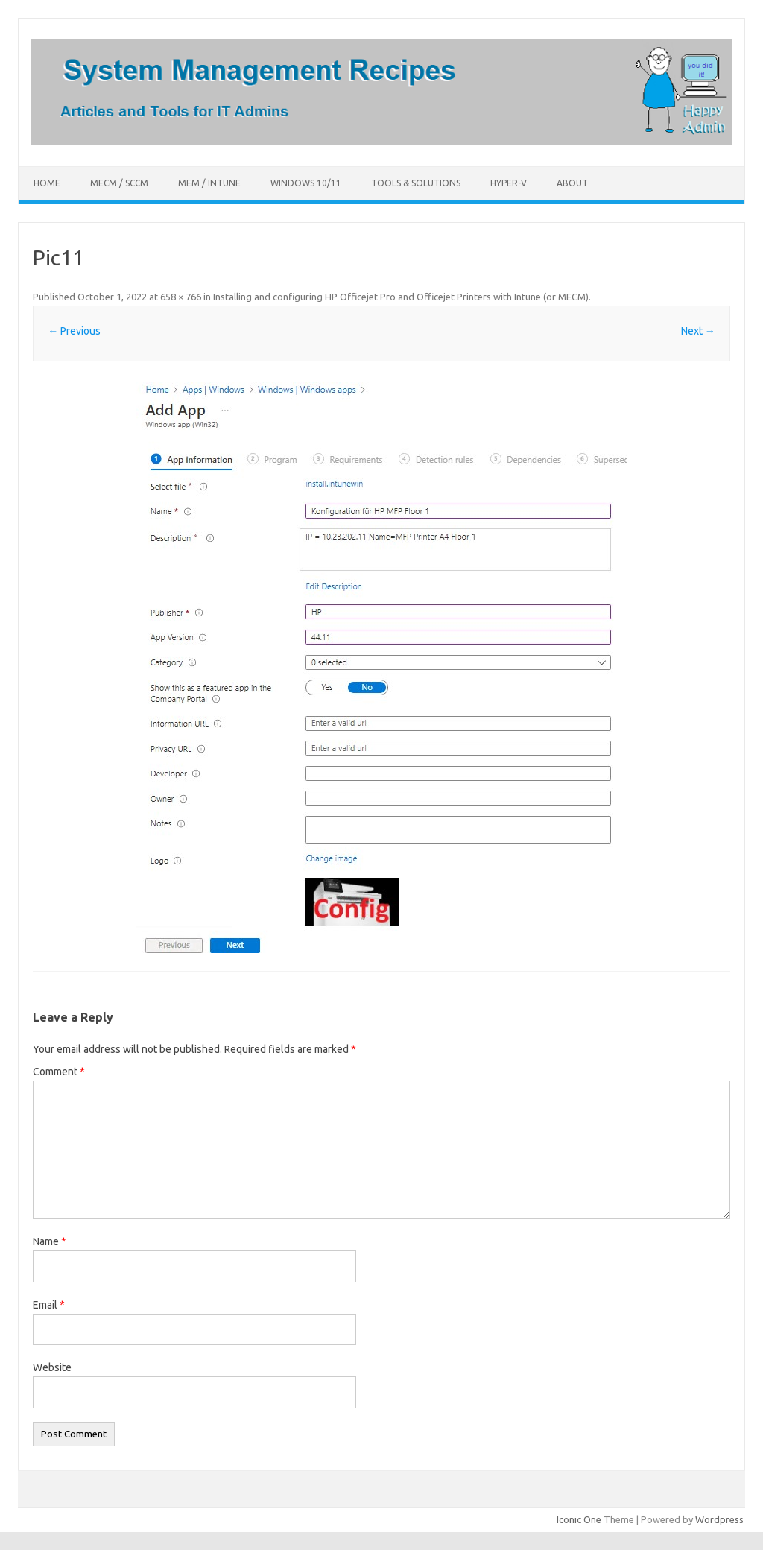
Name (49, 1241)
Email (49, 1305)
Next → (698, 331)
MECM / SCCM (119, 183)
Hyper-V (508, 183)
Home (47, 183)
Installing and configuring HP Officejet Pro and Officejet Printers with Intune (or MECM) (401, 296)
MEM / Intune (209, 183)
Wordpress (719, 1519)
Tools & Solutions (415, 183)
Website (52, 1367)
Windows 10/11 (305, 183)
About (572, 183)
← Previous (74, 331)
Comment (59, 1072)
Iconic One (579, 1519)
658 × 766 (180, 296)
